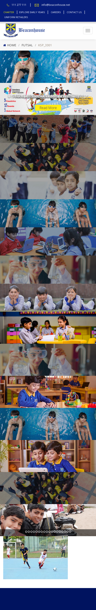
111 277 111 (19, 5)
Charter (8, 12)
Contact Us (74, 12)
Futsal (27, 45)
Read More (48, 107)
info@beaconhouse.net (56, 5)
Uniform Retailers (16, 17)
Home (11, 45)
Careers (56, 12)
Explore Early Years (32, 12)
